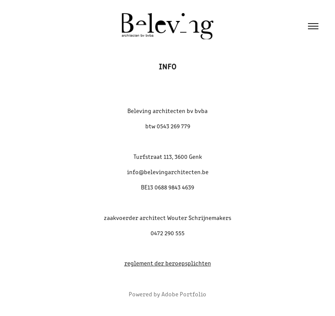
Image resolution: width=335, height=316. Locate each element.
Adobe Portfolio (183, 294)
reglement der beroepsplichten (167, 263)
